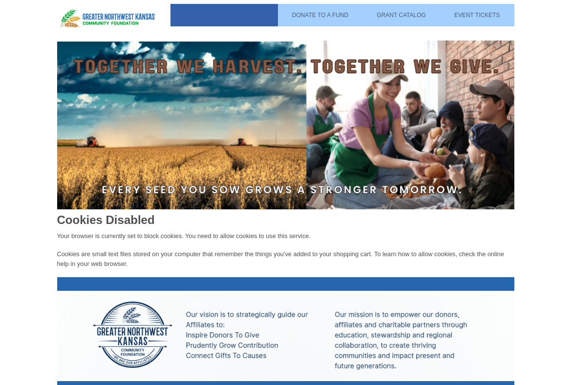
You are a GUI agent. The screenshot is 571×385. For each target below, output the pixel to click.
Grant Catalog (401, 15)
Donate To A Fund (320, 15)
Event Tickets (477, 15)
